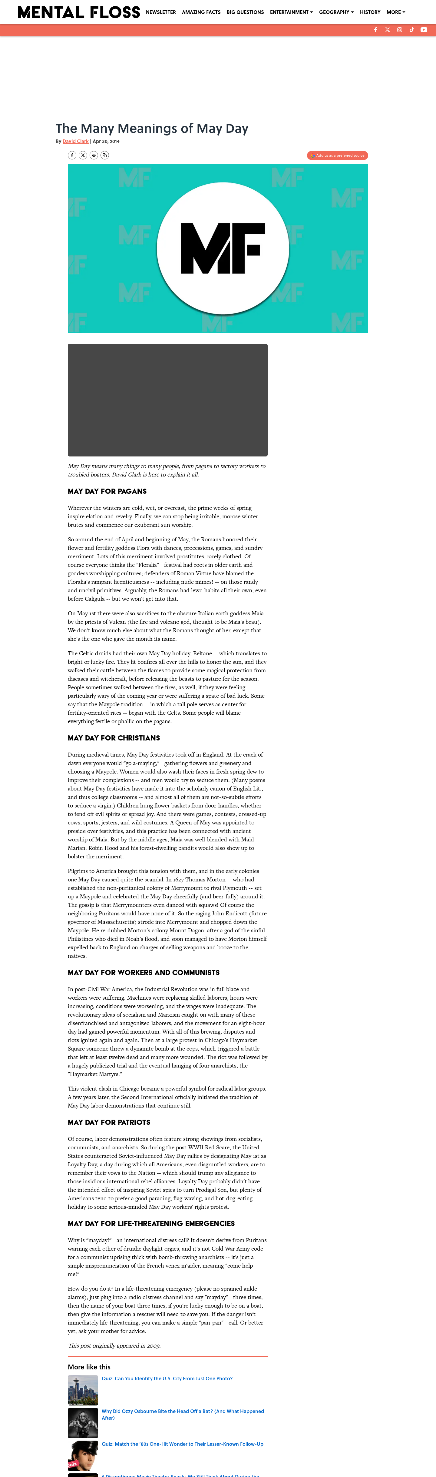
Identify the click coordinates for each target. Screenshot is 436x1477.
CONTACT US (158, 1448)
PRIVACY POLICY (280, 1448)
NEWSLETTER (161, 11)
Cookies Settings (333, 1456)
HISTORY (370, 11)
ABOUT (95, 1448)
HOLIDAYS (79, 1406)
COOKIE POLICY (332, 1448)
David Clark (76, 141)
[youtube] (424, 29)
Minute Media (206, 1471)
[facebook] (375, 29)
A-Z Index (274, 1456)
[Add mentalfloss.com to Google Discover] (337, 155)
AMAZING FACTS (201, 11)
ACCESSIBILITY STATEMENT (170, 1456)
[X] (387, 29)
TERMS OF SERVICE (105, 1456)
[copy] (105, 155)
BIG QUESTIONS (245, 11)
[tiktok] (412, 29)
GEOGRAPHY (334, 11)
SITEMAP (224, 1456)
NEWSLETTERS (229, 1448)
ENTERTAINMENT (289, 11)
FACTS (138, 1406)
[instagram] (399, 29)
